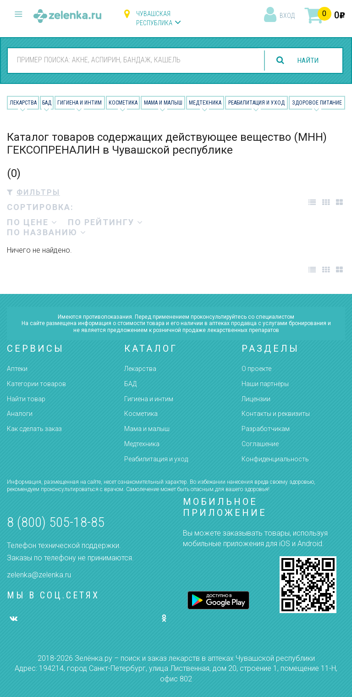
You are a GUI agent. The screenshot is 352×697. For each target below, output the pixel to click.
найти (307, 60)
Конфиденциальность (275, 459)
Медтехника (205, 103)
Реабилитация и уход (256, 103)
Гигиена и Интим (79, 103)
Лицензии (256, 399)
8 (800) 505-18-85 (55, 522)
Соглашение (260, 444)
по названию (47, 232)
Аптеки (17, 368)
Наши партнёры (265, 383)
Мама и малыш (163, 103)
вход (287, 15)
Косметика (123, 103)
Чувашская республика (154, 18)
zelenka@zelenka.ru (39, 574)
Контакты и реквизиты (276, 413)
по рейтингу (105, 222)
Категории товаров (36, 383)
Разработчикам (266, 428)
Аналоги (20, 413)
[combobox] (132, 60)
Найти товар (26, 399)
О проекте (256, 368)
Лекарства (23, 103)
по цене (32, 222)
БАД (46, 103)
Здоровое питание (317, 103)
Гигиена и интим (148, 399)
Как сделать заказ (34, 428)
